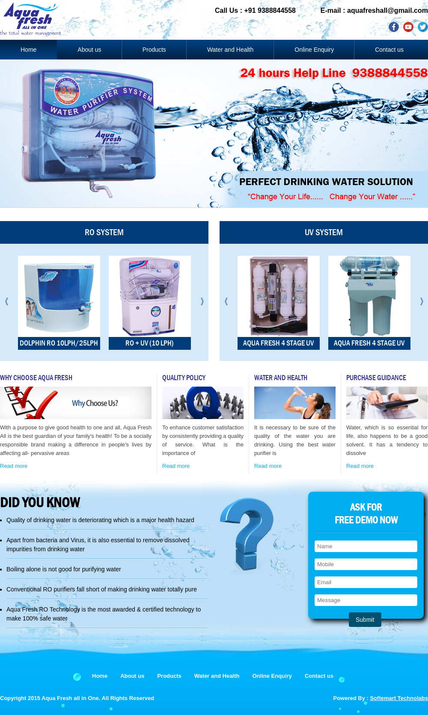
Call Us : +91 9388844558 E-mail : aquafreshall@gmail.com (321, 10)
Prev (6, 301)
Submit (365, 619)
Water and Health (230, 49)
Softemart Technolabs (399, 698)
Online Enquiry (314, 49)
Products (154, 49)
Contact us (389, 49)
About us (89, 49)
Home (28, 49)
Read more (13, 466)
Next (202, 301)
